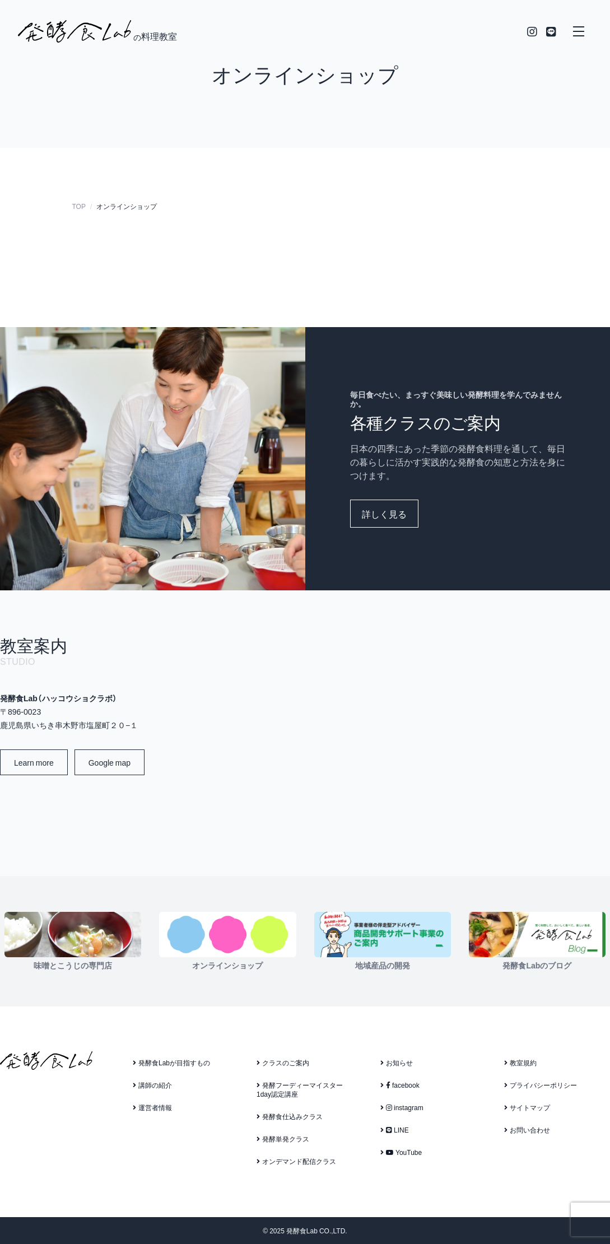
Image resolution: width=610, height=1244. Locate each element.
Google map (110, 762)
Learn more (34, 762)
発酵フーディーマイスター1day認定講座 (300, 1089)
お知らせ (396, 1062)
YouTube (401, 1152)
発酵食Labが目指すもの (171, 1062)
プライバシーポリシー (540, 1085)
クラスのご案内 (283, 1062)
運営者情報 (152, 1107)
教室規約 (520, 1062)
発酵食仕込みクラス (290, 1116)
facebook (400, 1085)
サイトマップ (527, 1107)
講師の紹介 (152, 1085)
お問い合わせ (527, 1130)
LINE (394, 1130)
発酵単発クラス (283, 1139)
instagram (401, 1107)
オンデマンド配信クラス (296, 1161)
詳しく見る (384, 513)
